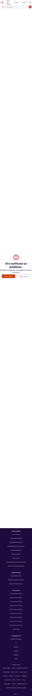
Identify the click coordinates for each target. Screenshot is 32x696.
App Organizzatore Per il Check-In (16, 546)
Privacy (24, 680)
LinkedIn (16, 651)
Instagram (16, 655)
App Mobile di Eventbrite (16, 542)
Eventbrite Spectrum (16, 550)
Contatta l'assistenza (16, 639)
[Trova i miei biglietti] (8, 2)
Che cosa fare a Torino (16, 613)
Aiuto (16, 672)
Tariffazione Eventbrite (16, 538)
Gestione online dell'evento (16, 584)
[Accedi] (16, 2)
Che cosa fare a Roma (16, 593)
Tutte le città (16, 629)
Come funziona (16, 534)
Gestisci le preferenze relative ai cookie (16, 688)
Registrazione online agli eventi (16, 580)
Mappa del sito (16, 558)
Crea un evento (8, 276)
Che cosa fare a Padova (16, 617)
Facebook (16, 647)
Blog (12, 672)
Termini (18, 680)
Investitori (17, 676)
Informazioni (6, 672)
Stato (13, 680)
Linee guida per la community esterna (16, 562)
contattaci (16, 272)
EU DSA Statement (22, 684)
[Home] (2, 2)
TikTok (16, 659)
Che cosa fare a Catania (16, 621)
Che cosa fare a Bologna (16, 609)
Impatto (11, 676)
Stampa (5, 676)
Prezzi (13, 668)
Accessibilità (7, 684)
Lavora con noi (23, 672)
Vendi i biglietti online (16, 576)
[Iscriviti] (24, 2)
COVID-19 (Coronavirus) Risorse (16, 566)
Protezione (24, 676)
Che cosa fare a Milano (16, 597)
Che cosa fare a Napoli (16, 601)
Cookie (13, 684)
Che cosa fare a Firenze (16, 605)
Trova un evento (23, 276)
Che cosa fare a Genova (16, 625)
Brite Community (16, 554)
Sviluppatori (8, 680)
